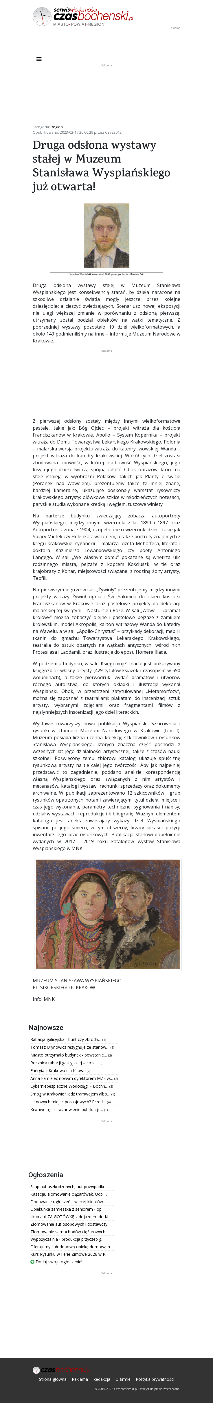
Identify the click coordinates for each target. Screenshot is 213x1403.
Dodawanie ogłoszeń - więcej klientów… (68, 1201)
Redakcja (101, 1379)
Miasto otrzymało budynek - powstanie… (69, 1055)
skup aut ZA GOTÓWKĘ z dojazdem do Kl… (70, 1216)
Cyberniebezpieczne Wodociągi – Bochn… (69, 1086)
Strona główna (53, 1379)
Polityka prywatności (155, 1379)
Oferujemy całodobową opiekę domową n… (71, 1246)
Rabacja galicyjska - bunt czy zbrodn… (66, 1039)
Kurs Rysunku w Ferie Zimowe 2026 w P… (69, 1254)
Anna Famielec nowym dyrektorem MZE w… (72, 1078)
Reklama (80, 1379)
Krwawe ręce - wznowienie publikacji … (67, 1109)
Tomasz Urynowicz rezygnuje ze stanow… (70, 1047)
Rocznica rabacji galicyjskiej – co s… (64, 1062)
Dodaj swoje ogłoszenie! (56, 1261)
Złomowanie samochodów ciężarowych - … (71, 1231)
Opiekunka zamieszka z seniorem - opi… (68, 1209)
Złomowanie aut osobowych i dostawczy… (70, 1224)
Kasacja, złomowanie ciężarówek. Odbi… (68, 1194)
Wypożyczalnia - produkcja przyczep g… (67, 1239)
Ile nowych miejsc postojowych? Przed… (68, 1101)
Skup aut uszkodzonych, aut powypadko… (69, 1186)
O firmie (123, 1379)
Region (57, 126)
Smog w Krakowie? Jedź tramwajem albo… (70, 1094)
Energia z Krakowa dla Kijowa (58, 1070)
